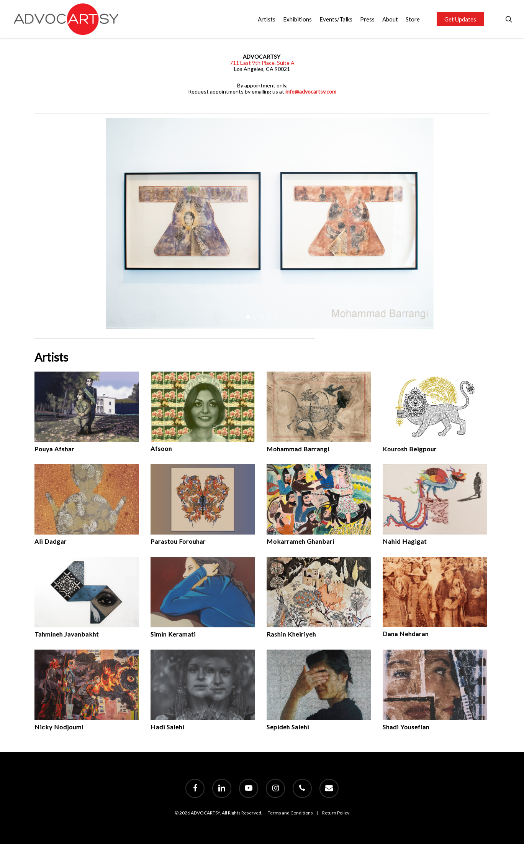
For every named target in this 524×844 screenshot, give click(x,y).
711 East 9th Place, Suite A (262, 62)
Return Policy (335, 813)
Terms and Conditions (290, 813)
